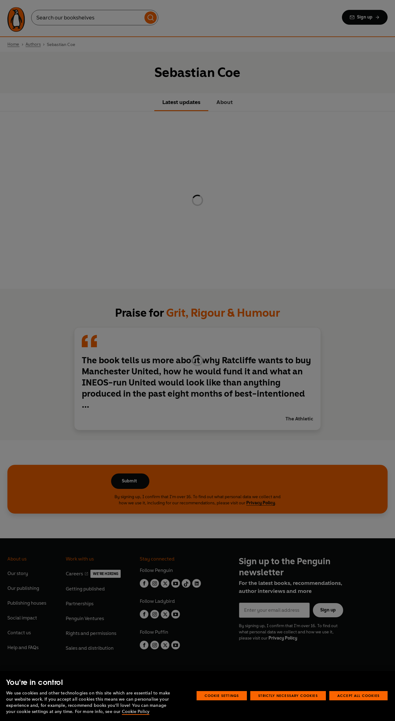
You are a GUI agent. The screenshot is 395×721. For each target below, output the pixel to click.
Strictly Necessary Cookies (288, 695)
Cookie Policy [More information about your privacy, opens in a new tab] (135, 711)
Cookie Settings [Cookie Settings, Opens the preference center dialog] (222, 695)
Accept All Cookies (358, 695)
